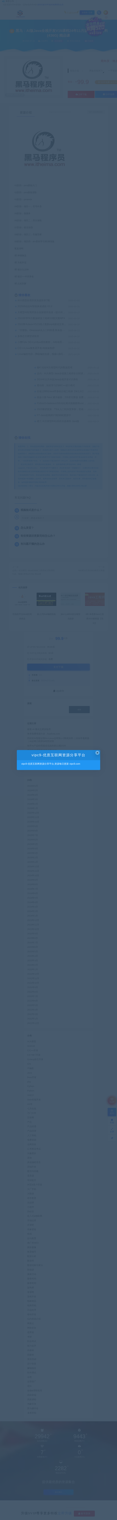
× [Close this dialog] (97, 753)
